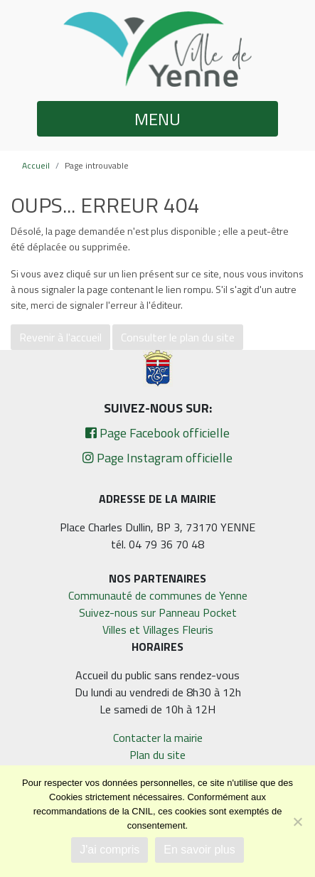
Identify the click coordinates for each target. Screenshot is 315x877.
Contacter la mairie (158, 737)
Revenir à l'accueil (60, 337)
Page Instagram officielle (157, 457)
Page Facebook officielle (157, 432)
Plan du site (157, 754)
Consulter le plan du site (178, 337)
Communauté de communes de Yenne (157, 595)
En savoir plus (199, 850)
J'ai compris (109, 850)
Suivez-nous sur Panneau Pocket (158, 612)
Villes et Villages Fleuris (157, 629)
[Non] (297, 821)
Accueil (36, 165)
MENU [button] (157, 119)
